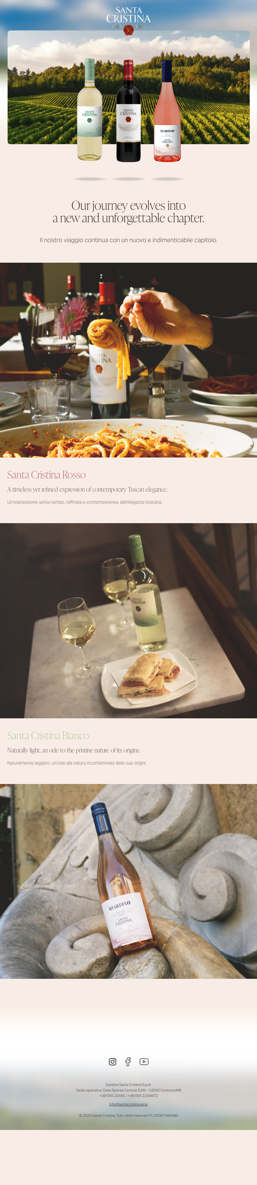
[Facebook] (128, 1061)
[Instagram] (112, 1061)
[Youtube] (144, 1061)
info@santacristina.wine (128, 1104)
